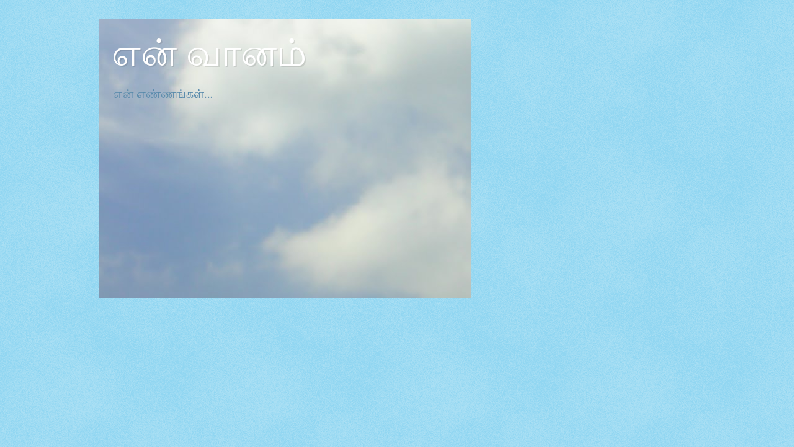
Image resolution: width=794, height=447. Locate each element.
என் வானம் (209, 53)
